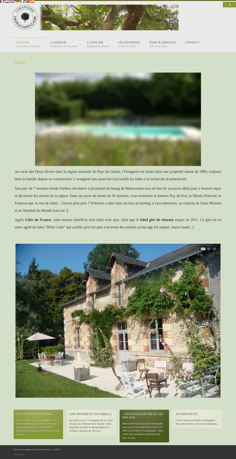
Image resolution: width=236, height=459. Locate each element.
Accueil (20, 62)
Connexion (19, 454)
